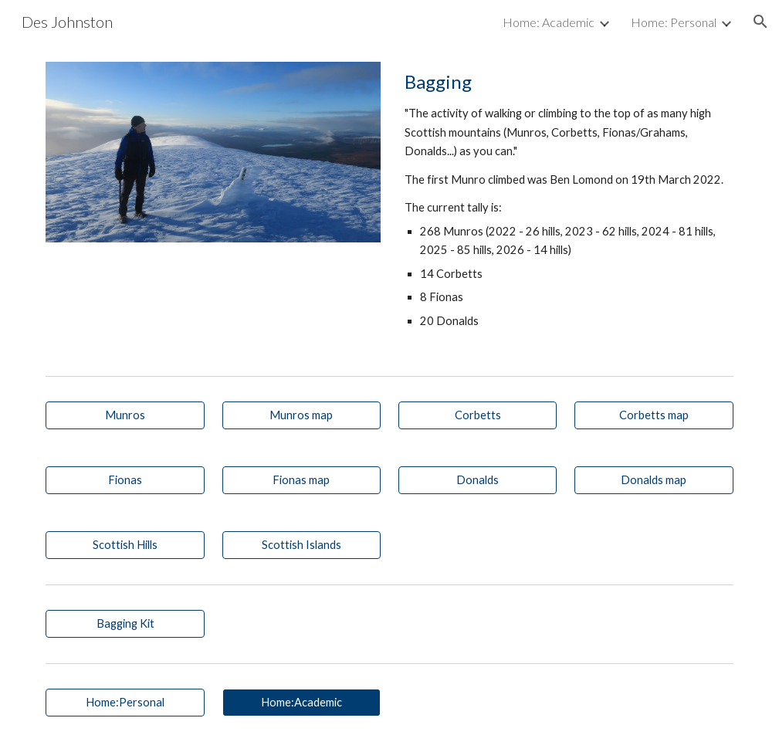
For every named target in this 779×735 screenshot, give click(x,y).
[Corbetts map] (653, 415)
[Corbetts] (477, 415)
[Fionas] (124, 480)
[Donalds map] (653, 480)
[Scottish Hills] (124, 545)
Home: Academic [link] (548, 22)
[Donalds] (477, 480)
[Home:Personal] (124, 702)
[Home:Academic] (301, 702)
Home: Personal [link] (673, 22)
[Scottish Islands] (301, 545)
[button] (760, 21)
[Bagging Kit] (124, 624)
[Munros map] (301, 415)
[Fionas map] (301, 480)
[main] (565, 206)
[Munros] (124, 415)
